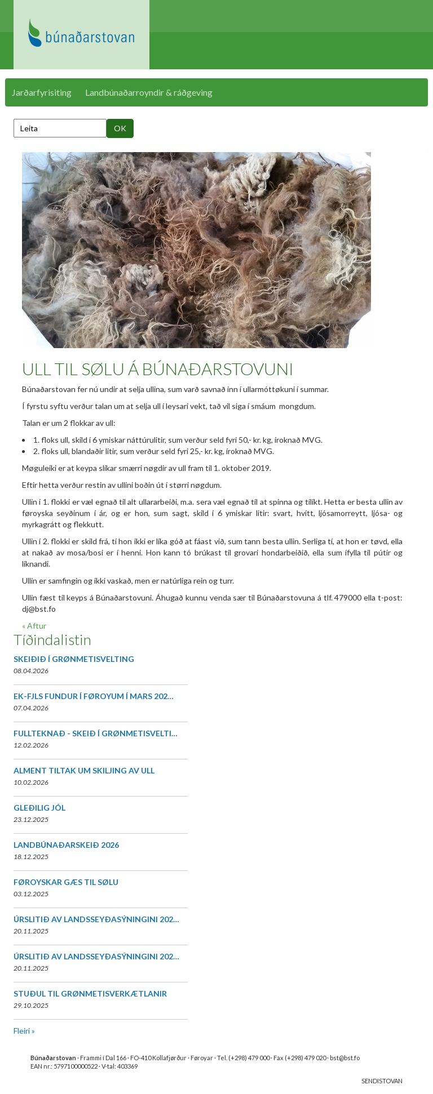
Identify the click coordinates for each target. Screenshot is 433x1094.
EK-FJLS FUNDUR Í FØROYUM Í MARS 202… (94, 696)
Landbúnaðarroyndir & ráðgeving (149, 92)
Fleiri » (24, 1030)
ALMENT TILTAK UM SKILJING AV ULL (84, 770)
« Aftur (34, 625)
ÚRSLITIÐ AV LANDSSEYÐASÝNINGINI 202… (96, 919)
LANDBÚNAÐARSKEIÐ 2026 (66, 845)
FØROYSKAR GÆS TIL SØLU (66, 882)
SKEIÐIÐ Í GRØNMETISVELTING (74, 659)
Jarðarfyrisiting (42, 92)
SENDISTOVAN (382, 1080)
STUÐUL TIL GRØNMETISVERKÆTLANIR (90, 993)
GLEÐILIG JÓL (39, 807)
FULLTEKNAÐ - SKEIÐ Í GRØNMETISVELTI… (96, 733)
